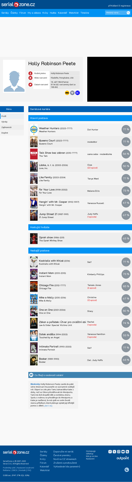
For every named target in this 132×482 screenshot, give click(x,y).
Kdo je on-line (92, 456)
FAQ (29, 470)
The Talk (43, 155)
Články (14, 12)
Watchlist (74, 12)
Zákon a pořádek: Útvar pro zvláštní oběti (70, 322)
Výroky (4, 121)
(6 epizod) (91, 288)
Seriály (5, 12)
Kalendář (62, 12)
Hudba (53, 12)
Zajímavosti (6, 127)
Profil (3, 116)
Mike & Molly (45, 300)
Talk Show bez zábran (58, 152)
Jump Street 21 (53, 214)
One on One (52, 309)
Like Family (52, 177)
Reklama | (7, 470)
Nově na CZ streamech (64, 458)
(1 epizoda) (92, 216)
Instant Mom (52, 273)
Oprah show (51, 237)
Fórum (23, 12)
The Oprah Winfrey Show (50, 240)
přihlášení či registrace (119, 5)
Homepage (91, 451)
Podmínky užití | (10, 467)
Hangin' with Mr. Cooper (59, 201)
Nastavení (90, 458)
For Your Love (53, 189)
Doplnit (4, 133)
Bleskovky (35, 384)
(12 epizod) (92, 300)
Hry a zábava (34, 12)
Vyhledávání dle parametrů (66, 466)
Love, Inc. (43, 168)
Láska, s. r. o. (53, 165)
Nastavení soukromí (25, 467)
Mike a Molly (52, 297)
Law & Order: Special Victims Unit (55, 325)
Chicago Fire (52, 285)
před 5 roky (48, 406)
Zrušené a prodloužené (65, 462)
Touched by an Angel (49, 337)
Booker (49, 358)
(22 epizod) (92, 167)
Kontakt (22, 470)
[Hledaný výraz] (118, 12)
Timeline (84, 12)
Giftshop (89, 453)
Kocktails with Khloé (54, 260)
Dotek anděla (53, 334)
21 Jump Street (46, 217)
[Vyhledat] (128, 12)
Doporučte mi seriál (63, 451)
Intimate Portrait (55, 346)
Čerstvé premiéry (62, 455)
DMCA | (15, 470)
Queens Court (53, 140)
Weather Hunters (55, 128)
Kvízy (45, 12)
